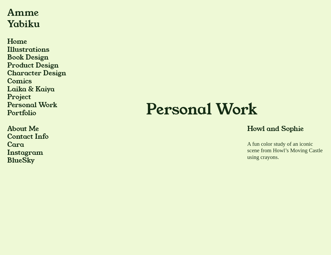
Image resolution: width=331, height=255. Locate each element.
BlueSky (21, 160)
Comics (19, 81)
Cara (15, 144)
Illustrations (28, 49)
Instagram (25, 152)
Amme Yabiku (23, 18)
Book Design (28, 57)
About (17, 129)
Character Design (36, 73)
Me (34, 129)
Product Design (33, 65)
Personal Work (32, 105)
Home (17, 41)
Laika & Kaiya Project (31, 93)
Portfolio (21, 113)
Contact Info (28, 136)
